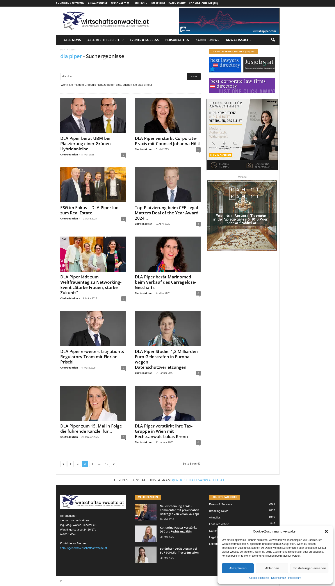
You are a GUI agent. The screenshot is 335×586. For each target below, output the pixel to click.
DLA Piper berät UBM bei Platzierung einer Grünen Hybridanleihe (85, 143)
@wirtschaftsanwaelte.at (198, 480)
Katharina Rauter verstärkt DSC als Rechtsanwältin (178, 529)
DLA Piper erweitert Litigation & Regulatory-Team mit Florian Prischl (92, 357)
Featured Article (219, 524)
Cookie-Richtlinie (259, 577)
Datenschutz (278, 577)
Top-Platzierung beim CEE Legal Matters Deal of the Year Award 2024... (166, 213)
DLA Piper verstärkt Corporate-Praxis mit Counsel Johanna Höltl (167, 140)
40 (106, 463)
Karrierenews (207, 40)
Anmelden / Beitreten (70, 3)
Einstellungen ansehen (309, 568)
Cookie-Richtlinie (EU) (203, 3)
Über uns (140, 3)
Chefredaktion (69, 154)
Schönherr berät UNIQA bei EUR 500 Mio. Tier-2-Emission (179, 550)
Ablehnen (272, 568)
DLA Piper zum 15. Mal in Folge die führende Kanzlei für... (91, 428)
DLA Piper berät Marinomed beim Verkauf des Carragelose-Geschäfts (165, 282)
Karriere (214, 530)
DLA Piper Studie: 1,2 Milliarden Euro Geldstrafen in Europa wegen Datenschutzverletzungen (166, 359)
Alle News (72, 40)
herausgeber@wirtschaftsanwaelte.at (83, 548)
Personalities (120, 3)
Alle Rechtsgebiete (105, 40)
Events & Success (144, 40)
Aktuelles (215, 517)
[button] (326, 531)
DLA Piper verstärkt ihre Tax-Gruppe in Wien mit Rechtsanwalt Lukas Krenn (163, 431)
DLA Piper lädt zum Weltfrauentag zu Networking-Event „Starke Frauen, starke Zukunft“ (90, 285)
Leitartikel (215, 543)
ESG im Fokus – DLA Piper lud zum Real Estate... (89, 210)
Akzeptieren (237, 568)
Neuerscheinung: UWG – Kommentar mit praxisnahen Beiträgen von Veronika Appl (179, 510)
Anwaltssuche (97, 3)
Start (62, 49)
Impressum (294, 577)
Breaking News (218, 511)
